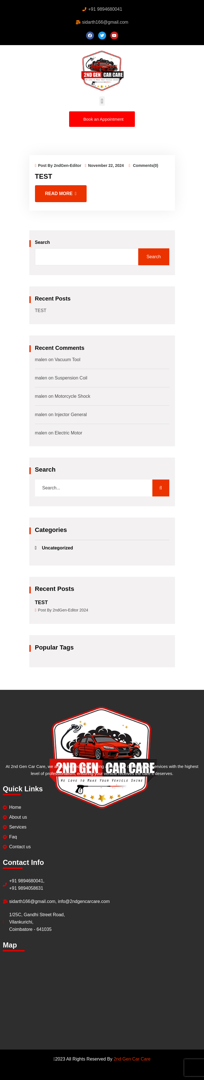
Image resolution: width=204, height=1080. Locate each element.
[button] (102, 101)
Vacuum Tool (67, 359)
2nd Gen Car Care (132, 1059)
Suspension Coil (71, 378)
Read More (61, 193)
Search (42, 242)
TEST (43, 176)
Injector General (71, 414)
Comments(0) (143, 165)
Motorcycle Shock (72, 396)
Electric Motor (68, 432)
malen (41, 359)
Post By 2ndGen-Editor (58, 165)
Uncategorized (57, 547)
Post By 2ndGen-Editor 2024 (61, 610)
